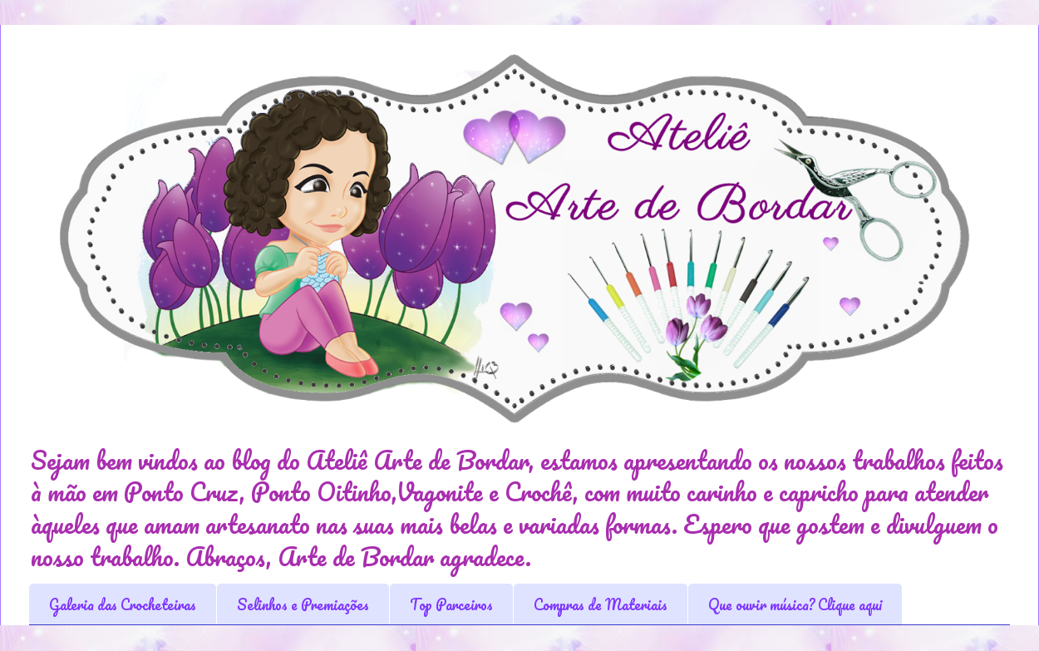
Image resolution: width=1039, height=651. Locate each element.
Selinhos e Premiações (303, 604)
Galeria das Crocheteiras (122, 604)
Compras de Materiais (600, 604)
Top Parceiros (451, 604)
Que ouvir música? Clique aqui (795, 604)
